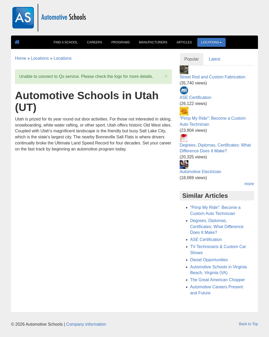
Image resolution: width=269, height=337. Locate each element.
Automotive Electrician (200, 171)
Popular (191, 59)
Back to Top (248, 324)
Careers (94, 42)
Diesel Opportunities (209, 260)
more (249, 184)
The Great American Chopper (217, 280)
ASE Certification (195, 97)
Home (20, 58)
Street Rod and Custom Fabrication (213, 77)
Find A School (66, 42)
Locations (211, 42)
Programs (120, 42)
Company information (86, 324)
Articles (184, 42)
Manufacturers (153, 42)
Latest (214, 59)
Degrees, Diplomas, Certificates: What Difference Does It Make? (217, 226)
